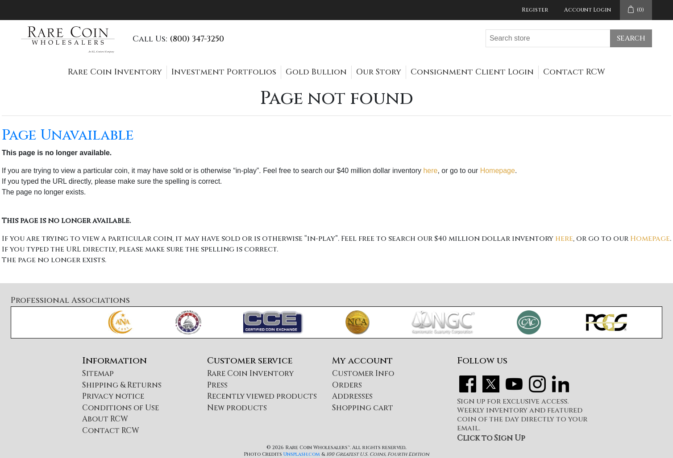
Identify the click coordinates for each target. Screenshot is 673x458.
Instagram (537, 383)
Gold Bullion (316, 72)
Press (217, 385)
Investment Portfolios (223, 72)
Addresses (352, 396)
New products (237, 408)
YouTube (514, 383)
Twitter (490, 383)
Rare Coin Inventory (115, 72)
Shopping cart (362, 408)
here (430, 170)
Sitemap (98, 373)
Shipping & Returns (122, 385)
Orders (347, 385)
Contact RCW (574, 72)
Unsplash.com (301, 454)
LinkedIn (560, 383)
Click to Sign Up (491, 438)
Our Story (378, 72)
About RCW (105, 419)
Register (535, 9)
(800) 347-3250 (197, 39)
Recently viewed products (262, 396)
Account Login (587, 9)
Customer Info (363, 373)
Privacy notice (113, 396)
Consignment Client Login (472, 72)
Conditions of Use (120, 408)
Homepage (497, 170)
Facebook (467, 383)
